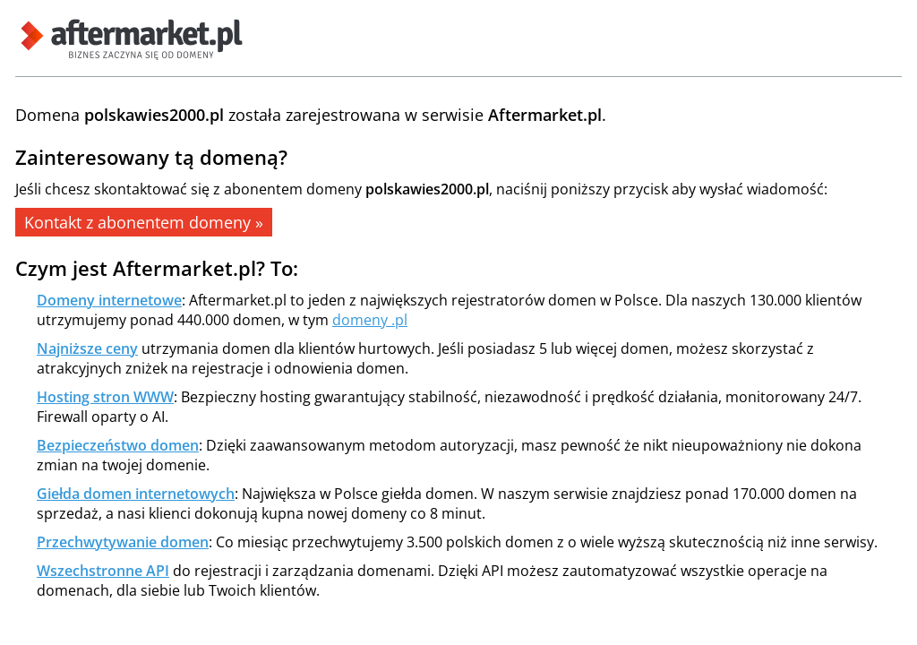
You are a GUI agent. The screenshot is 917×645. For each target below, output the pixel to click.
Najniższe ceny (87, 348)
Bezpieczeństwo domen (118, 445)
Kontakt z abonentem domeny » (143, 222)
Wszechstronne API (103, 570)
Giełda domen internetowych (136, 493)
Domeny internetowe (109, 300)
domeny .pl (369, 320)
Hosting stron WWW (105, 397)
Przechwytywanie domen (123, 542)
